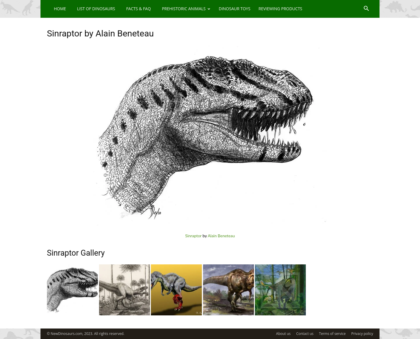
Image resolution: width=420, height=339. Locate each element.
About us (283, 333)
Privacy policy (362, 333)
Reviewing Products (280, 8)
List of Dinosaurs (96, 8)
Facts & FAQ (138, 8)
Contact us (304, 333)
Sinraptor (193, 235)
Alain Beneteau (221, 235)
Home (60, 8)
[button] (366, 9)
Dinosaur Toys (234, 8)
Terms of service (332, 333)
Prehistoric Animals (186, 8)
